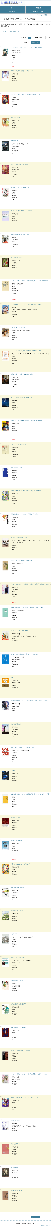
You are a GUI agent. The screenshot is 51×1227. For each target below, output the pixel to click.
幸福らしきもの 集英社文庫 (18, 444)
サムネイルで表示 (32, 38)
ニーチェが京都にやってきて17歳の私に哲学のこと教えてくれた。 (29, 1074)
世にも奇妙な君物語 (16, 840)
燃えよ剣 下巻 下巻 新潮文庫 (18, 1027)
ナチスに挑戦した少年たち (18, 327)
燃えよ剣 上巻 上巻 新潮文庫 (18, 1004)
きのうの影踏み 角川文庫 (18, 887)
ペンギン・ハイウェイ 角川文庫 (19, 630)
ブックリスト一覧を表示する (10, 31)
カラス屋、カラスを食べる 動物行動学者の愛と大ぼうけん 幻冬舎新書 (30, 794)
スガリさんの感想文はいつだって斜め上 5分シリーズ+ (25, 94)
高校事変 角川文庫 (16, 724)
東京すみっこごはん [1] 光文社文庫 (20, 864)
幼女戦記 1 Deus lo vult (17, 141)
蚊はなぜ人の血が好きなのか (19, 537)
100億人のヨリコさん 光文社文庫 (20, 187)
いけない (13, 770)
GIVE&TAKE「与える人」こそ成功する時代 (23, 747)
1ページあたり (39, 37)
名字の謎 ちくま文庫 (16, 467)
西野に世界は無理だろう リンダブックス (22, 71)
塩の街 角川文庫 (15, 1120)
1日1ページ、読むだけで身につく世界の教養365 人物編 (26, 351)
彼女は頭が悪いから (16, 257)
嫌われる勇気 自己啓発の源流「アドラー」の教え (24, 654)
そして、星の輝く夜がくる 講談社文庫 (21, 397)
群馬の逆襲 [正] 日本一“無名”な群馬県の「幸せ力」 (24, 514)
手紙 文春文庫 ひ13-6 (16, 1144)
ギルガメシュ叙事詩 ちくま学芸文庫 (21, 1050)
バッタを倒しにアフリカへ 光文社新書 (21, 560)
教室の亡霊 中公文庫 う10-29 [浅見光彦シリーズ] (24, 374)
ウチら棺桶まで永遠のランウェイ (20, 234)
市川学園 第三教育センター (19, 3)
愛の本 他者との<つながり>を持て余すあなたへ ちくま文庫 (27, 607)
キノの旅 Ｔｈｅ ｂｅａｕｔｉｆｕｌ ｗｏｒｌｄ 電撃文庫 (26, 47)
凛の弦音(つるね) (15, 117)
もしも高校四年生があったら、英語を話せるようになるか (26, 304)
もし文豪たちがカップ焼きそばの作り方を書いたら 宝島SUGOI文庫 (29, 281)
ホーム (13, 8)
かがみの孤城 (14, 1167)
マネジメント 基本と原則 (18, 957)
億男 (12, 677)
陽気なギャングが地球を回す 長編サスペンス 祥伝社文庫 (26, 420)
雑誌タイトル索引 (38, 11)
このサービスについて (45, 1225)
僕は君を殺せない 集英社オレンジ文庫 (21, 211)
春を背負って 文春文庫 (17, 910)
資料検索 (38, 8)
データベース (12, 11)
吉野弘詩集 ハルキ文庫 (17, 980)
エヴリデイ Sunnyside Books (18, 934)
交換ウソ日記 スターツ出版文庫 (19, 164)
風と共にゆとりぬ (15, 817)
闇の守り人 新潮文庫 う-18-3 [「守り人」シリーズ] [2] (25, 1097)
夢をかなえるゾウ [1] (16, 1190)
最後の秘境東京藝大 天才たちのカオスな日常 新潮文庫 (26, 490)
